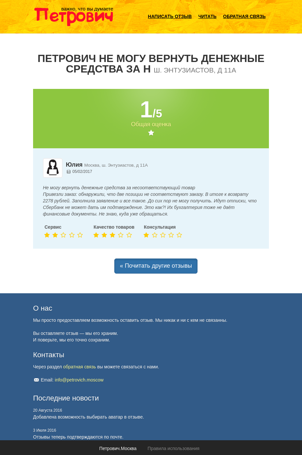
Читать (207, 16)
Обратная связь (244, 16)
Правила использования (173, 448)
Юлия (74, 164)
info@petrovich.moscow (79, 380)
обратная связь (79, 366)
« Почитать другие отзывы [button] (156, 265)
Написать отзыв (170, 16)
